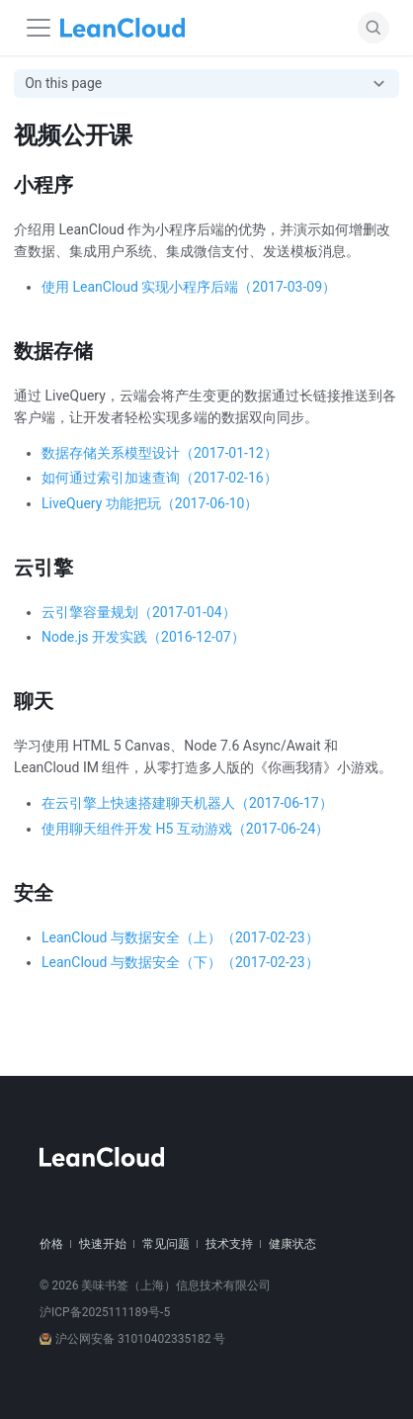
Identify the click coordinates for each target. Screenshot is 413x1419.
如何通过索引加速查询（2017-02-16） (159, 478)
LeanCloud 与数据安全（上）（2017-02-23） (180, 937)
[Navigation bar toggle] (38, 28)
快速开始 (102, 1244)
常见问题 (166, 1244)
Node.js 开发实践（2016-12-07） (143, 637)
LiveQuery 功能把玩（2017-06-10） (149, 503)
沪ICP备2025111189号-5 (105, 1312)
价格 (51, 1244)
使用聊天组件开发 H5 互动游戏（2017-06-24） (185, 829)
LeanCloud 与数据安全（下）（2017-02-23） (180, 962)
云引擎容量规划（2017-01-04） (138, 612)
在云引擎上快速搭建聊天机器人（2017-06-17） (187, 803)
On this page (63, 83)
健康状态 (292, 1244)
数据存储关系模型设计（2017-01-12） (159, 453)
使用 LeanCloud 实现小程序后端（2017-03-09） (188, 287)
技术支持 (229, 1244)
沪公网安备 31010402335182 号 (132, 1339)
